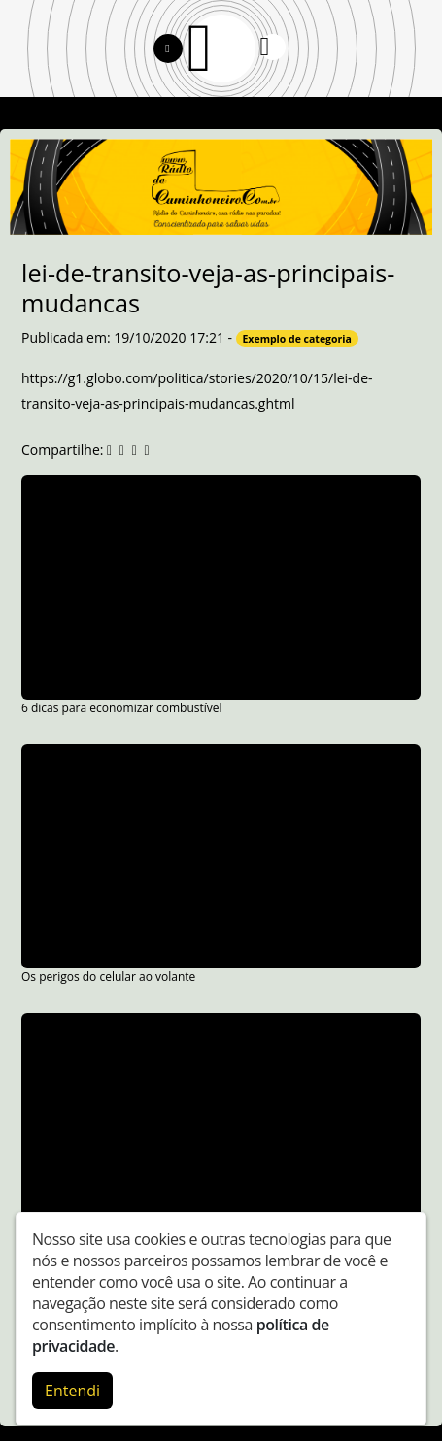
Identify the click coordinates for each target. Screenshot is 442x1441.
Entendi (72, 1390)
